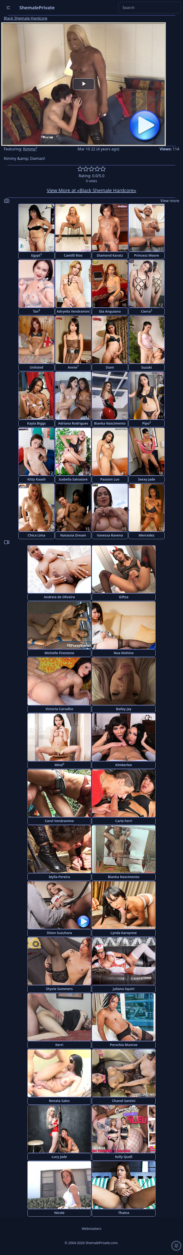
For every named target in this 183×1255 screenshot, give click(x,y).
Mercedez (146, 535)
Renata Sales (59, 1100)
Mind (59, 764)
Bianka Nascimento (110, 423)
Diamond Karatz (110, 255)
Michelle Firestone (59, 653)
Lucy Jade (59, 1156)
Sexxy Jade (146, 479)
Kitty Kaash (36, 479)
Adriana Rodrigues (73, 423)
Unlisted (36, 367)
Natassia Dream (73, 535)
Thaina (123, 1212)
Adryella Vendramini (73, 311)
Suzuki (146, 367)
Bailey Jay (124, 709)
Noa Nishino (124, 653)
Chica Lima (36, 535)
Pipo (146, 423)
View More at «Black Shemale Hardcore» (91, 190)
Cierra (146, 311)
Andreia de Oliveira (59, 597)
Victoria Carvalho (59, 709)
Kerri (59, 1044)
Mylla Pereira (59, 877)
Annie (73, 367)
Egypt (36, 255)
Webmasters (91, 1228)
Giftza (123, 597)
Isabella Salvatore (73, 479)
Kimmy (30, 149)
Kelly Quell (123, 1156)
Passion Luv (109, 479)
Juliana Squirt (123, 988)
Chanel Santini (123, 1100)
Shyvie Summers (59, 988)
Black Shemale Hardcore (25, 18)
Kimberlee (123, 765)
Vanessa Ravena (110, 535)
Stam (110, 367)
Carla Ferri (123, 821)
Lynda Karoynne (124, 933)
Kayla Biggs (36, 423)
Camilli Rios (73, 255)
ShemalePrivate (37, 7)
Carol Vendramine (59, 821)
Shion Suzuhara (59, 933)
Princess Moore (146, 255)
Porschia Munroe (123, 1044)
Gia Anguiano (110, 311)
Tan (36, 311)
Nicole (59, 1212)
